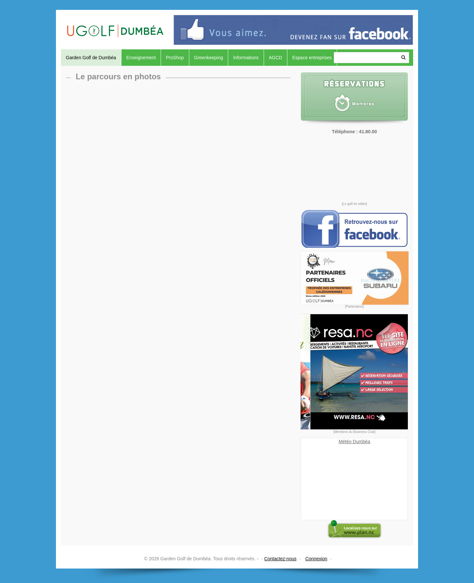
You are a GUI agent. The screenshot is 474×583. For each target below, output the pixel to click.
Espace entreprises (312, 57)
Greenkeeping (208, 57)
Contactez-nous (280, 558)
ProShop (175, 57)
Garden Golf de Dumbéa (91, 57)
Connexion (316, 558)
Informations (245, 57)
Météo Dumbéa (354, 441)
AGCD (275, 57)
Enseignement (141, 57)
